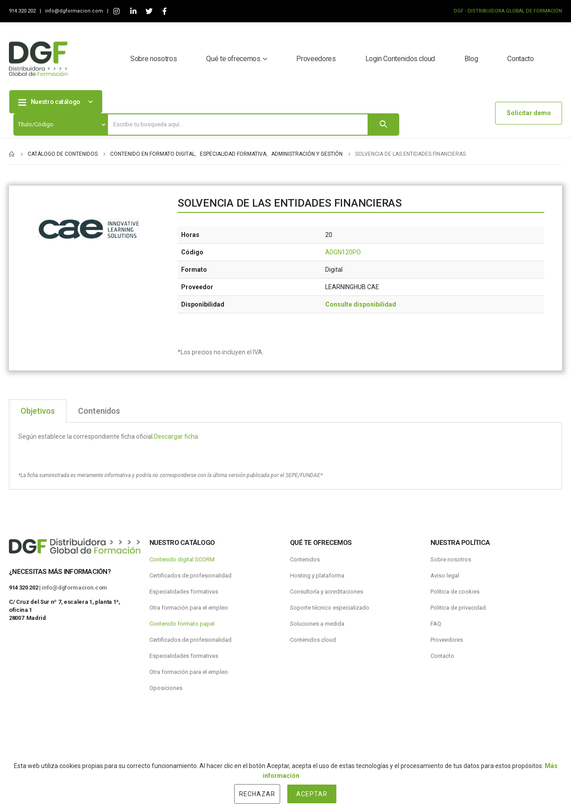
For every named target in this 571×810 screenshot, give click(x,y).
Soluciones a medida (317, 623)
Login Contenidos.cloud (400, 58)
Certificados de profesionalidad (190, 575)
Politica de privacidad (458, 607)
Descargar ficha (176, 436)
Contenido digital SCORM (182, 559)
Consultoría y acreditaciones (326, 591)
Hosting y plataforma (317, 575)
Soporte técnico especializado (329, 607)
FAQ (435, 623)
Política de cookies (455, 591)
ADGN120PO (343, 252)
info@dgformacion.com (74, 11)
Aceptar (311, 794)
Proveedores (315, 58)
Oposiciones (165, 688)
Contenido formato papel (182, 623)
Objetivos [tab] (38, 410)
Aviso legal (444, 575)
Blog (471, 58)
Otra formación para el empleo (188, 607)
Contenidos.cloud (313, 639)
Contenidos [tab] (99, 410)
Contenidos (305, 559)
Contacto (520, 58)
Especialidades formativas (183, 591)
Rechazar (257, 794)
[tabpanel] (285, 456)
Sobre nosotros (153, 58)
